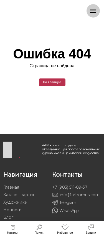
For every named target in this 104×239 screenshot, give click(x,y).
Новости (12, 209)
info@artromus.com (80, 194)
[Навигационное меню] (93, 11)
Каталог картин (19, 194)
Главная (11, 187)
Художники (15, 202)
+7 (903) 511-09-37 (69, 187)
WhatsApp (68, 210)
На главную (52, 82)
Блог (8, 217)
